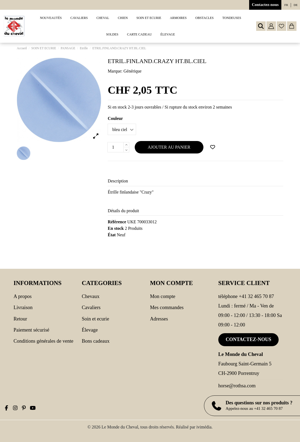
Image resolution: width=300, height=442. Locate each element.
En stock (116, 228)
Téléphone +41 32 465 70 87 (246, 296)
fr (286, 4)
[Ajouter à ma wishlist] (212, 147)
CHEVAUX (90, 296)
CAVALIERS (91, 307)
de (296, 4)
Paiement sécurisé (31, 330)
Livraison (23, 307)
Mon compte (162, 296)
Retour (20, 319)
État (112, 235)
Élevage (90, 330)
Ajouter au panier (169, 147)
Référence (117, 222)
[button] (79, 18)
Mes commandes (167, 307)
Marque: (115, 71)
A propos (23, 296)
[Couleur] (122, 129)
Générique (133, 71)
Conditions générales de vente (43, 341)
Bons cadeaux (96, 341)
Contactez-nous (265, 4)
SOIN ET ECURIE (95, 319)
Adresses (159, 319)
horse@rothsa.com (237, 385)
